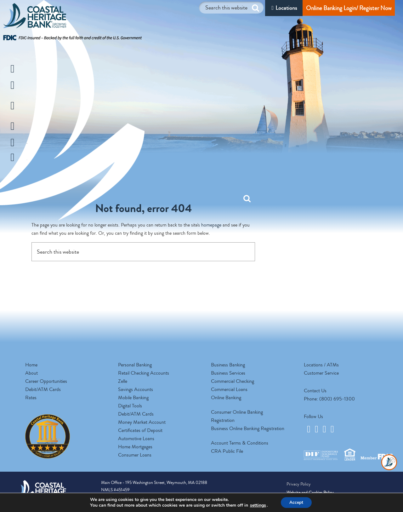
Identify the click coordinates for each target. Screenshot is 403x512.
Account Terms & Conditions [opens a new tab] (239, 443)
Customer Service (321, 373)
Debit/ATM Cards (43, 389)
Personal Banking (135, 364)
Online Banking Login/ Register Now (348, 8)
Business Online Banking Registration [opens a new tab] (247, 428)
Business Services (228, 373)
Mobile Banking (133, 397)
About (31, 373)
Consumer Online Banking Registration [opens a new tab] (237, 416)
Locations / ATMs (321, 364)
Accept (296, 502)
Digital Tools (130, 405)
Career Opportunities (46, 381)
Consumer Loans (134, 455)
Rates (31, 397)
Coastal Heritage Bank (34, 17)
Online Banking (226, 397)
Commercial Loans (229, 389)
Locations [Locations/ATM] (286, 8)
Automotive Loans (136, 438)
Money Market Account (142, 422)
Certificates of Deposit (140, 430)
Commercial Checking (232, 381)
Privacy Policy (299, 484)
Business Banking (228, 364)
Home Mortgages (135, 446)
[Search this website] (231, 8)
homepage (211, 224)
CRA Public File (227, 451)
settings (257, 505)
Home (31, 364)
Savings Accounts (135, 389)
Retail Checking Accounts (143, 373)
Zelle (122, 381)
